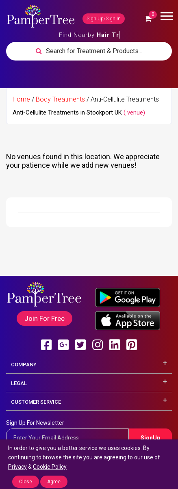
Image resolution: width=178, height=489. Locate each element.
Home (21, 99)
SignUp (150, 438)
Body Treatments (60, 99)
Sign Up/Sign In (104, 19)
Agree (54, 482)
